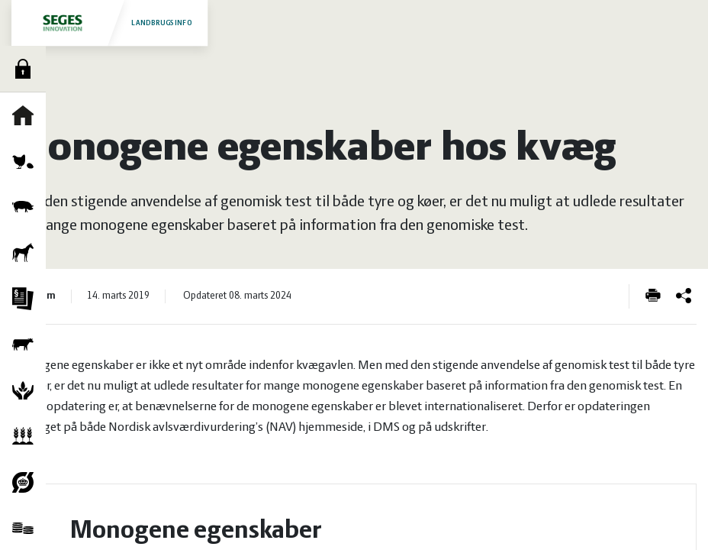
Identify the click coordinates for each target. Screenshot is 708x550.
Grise (26, 207)
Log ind (26, 69)
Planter (26, 436)
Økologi (26, 482)
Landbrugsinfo (109, 23)
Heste (26, 253)
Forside (26, 115)
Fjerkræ (26, 161)
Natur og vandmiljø (26, 390)
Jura (26, 299)
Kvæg (26, 344)
